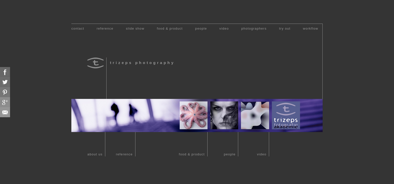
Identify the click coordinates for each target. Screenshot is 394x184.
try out (284, 28)
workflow (310, 28)
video (224, 28)
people (201, 28)
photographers (254, 28)
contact (77, 28)
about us (95, 154)
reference (105, 28)
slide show (135, 28)
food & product (170, 28)
